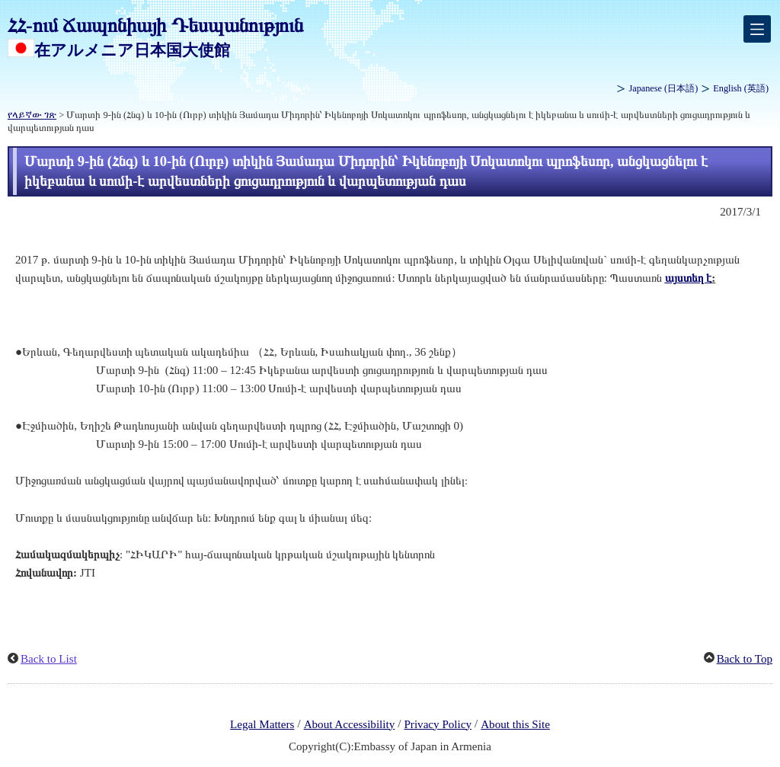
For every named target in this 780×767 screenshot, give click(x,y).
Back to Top (744, 659)
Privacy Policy (438, 724)
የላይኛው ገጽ (32, 115)
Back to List (49, 659)
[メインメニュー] (757, 29)
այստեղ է (688, 278)
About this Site (515, 724)
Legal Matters (262, 724)
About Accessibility (349, 724)
